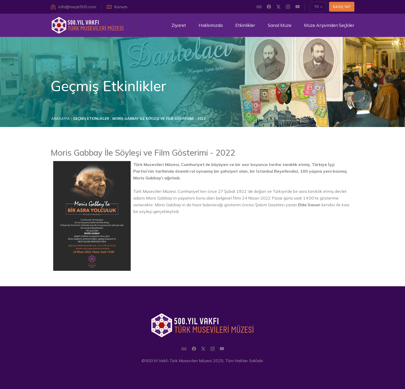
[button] (318, 7)
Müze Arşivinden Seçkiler (329, 25)
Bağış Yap (342, 7)
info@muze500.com (73, 6)
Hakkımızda (211, 25)
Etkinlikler (245, 25)
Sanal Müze (279, 25)
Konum (117, 6)
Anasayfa (60, 118)
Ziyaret (179, 25)
